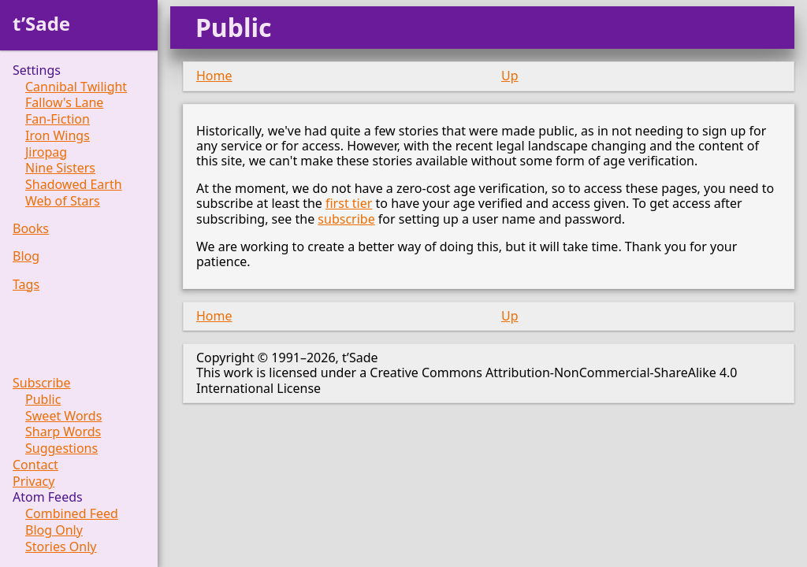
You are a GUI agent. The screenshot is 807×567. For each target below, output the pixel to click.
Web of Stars (62, 201)
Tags (26, 284)
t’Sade (41, 23)
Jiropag (46, 152)
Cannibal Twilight (76, 87)
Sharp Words (63, 431)
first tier (348, 203)
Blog (26, 256)
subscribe (346, 219)
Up (510, 75)
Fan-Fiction (57, 119)
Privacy (33, 481)
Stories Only (61, 546)
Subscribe (41, 383)
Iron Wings (57, 135)
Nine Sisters (60, 168)
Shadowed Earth (73, 184)
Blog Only (54, 530)
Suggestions (61, 448)
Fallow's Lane (64, 102)
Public (43, 399)
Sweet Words (63, 416)
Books (31, 228)
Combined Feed (71, 513)
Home (214, 75)
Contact (35, 465)
